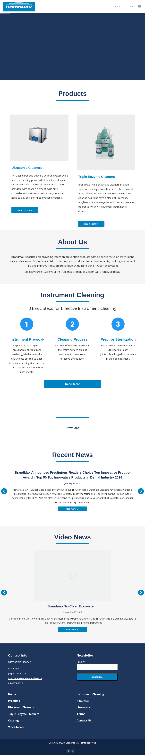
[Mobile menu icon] (139, 6)
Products (14, 701)
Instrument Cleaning (90, 694)
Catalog (13, 720)
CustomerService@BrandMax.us (25, 678)
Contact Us (84, 720)
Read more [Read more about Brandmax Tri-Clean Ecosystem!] (72, 630)
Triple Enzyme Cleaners (23, 714)
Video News (16, 727)
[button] (4, 491)
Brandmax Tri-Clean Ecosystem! (72, 606)
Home (12, 694)
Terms (81, 714)
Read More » (24, 210)
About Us (83, 701)
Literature (83, 707)
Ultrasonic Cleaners (21, 707)
